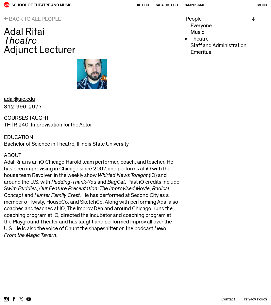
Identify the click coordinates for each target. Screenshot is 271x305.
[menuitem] (220, 19)
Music (197, 32)
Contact (228, 299)
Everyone (201, 25)
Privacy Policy (255, 299)
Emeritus (201, 52)
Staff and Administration (218, 45)
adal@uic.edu (19, 99)
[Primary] (262, 5)
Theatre (200, 38)
